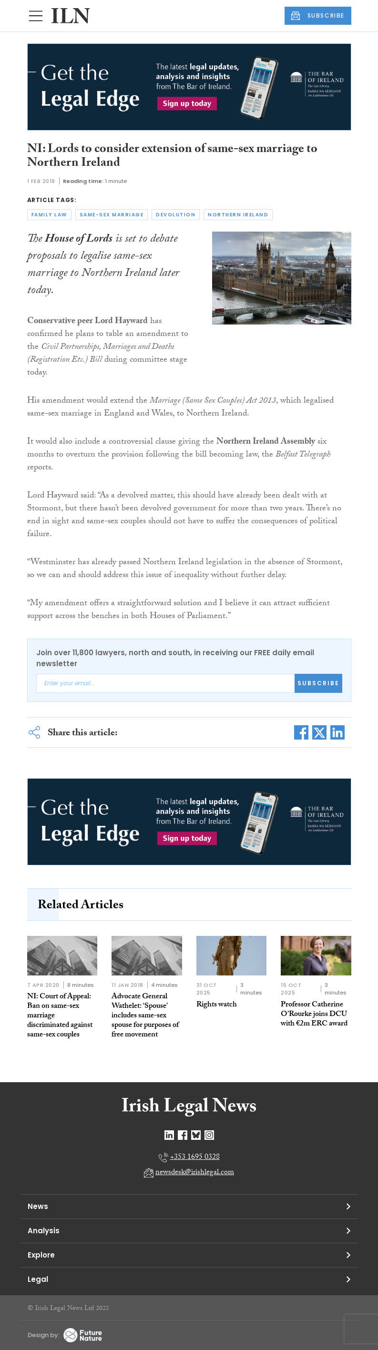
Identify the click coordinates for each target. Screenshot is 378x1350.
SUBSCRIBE (318, 15)
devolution (175, 214)
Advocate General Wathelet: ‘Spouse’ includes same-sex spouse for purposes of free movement (145, 1016)
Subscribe (318, 683)
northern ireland (238, 214)
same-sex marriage (112, 214)
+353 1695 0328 (195, 1157)
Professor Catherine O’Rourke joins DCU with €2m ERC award (314, 1015)
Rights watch (216, 1005)
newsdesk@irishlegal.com (194, 1173)
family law (49, 214)
